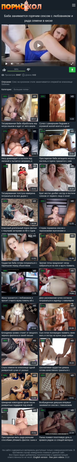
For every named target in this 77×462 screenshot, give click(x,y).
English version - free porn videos (48, 457)
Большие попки (21, 89)
